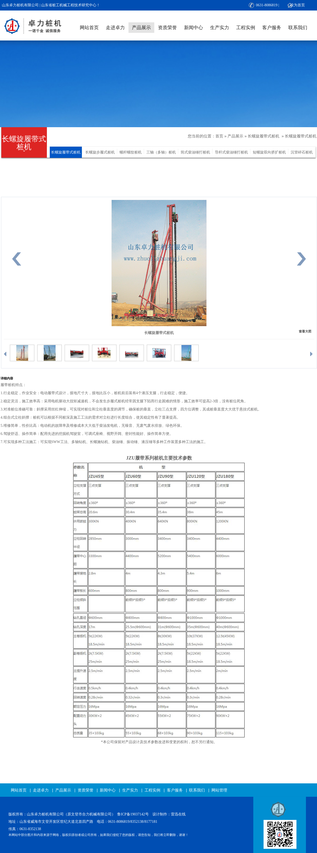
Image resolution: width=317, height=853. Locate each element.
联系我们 (297, 27)
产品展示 (141, 27)
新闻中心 (193, 27)
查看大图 (305, 331)
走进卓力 (115, 27)
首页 (219, 136)
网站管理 (219, 790)
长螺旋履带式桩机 (263, 136)
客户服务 (271, 27)
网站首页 (89, 27)
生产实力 (219, 27)
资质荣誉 (167, 27)
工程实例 (245, 27)
